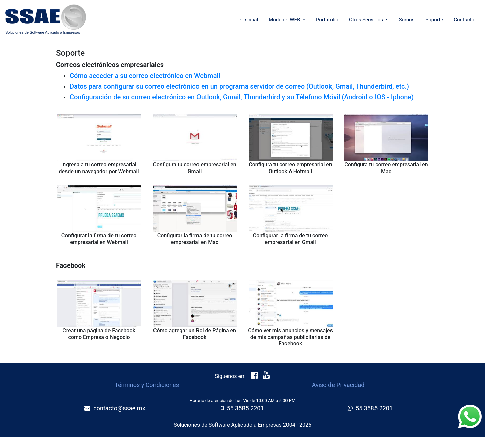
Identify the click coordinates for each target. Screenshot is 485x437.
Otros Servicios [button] (366, 20)
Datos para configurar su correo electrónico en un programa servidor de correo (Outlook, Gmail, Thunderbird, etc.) (239, 86)
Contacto (464, 20)
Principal (249, 19)
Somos (406, 20)
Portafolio (327, 20)
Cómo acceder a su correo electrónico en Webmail (145, 75)
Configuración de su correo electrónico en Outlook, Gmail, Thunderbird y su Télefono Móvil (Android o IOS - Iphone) (242, 97)
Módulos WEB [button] (285, 20)
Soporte (434, 20)
